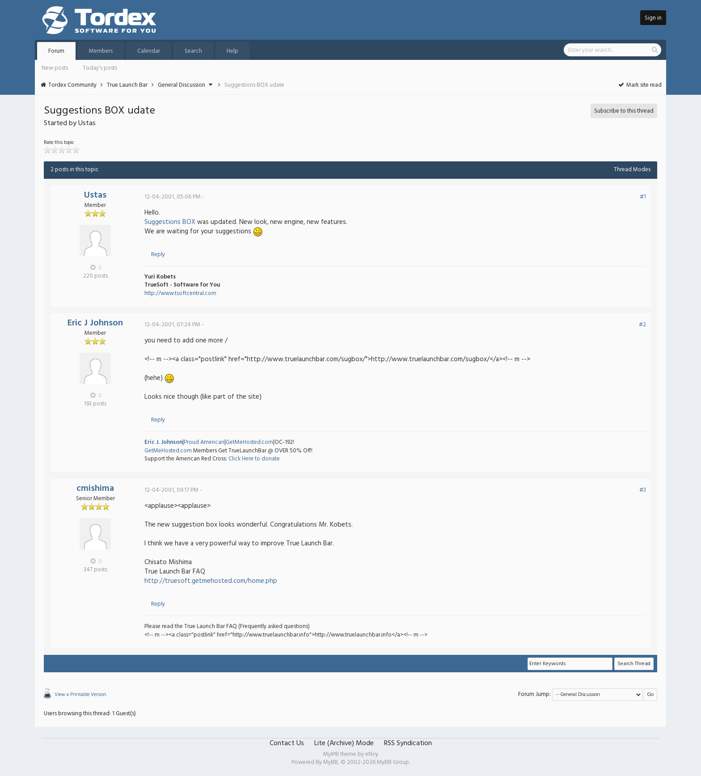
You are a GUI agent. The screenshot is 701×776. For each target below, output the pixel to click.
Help (232, 51)
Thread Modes (632, 169)
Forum (56, 51)
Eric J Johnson (95, 323)
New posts (55, 68)
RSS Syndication (408, 743)
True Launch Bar (127, 85)
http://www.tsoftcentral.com (180, 293)
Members (101, 51)
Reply (158, 254)
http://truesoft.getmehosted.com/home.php (210, 581)
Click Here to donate (254, 459)
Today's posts (100, 68)
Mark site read (639, 85)
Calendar (148, 51)
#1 (643, 197)
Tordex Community (72, 85)
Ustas (95, 195)
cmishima (95, 488)
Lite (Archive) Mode (344, 743)
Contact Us (287, 743)
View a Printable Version (80, 695)
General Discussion (181, 85)
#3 (642, 490)
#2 (642, 324)
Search (193, 51)
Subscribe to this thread (624, 111)
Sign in (653, 18)
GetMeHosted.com (249, 442)
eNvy (371, 754)
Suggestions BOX (169, 222)
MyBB (330, 762)
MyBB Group (393, 762)
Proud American (204, 442)
